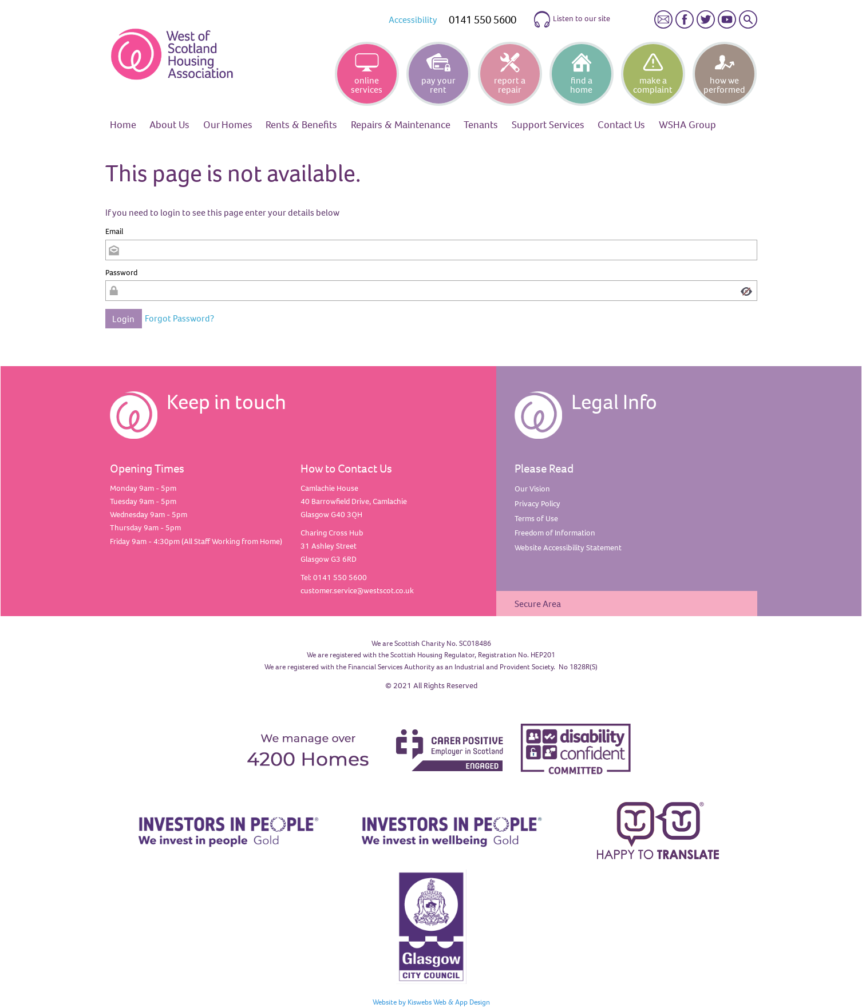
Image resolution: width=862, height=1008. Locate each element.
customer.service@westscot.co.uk (357, 590)
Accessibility (413, 19)
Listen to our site (571, 19)
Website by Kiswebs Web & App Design (431, 1001)
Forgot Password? (179, 318)
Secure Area (538, 603)
